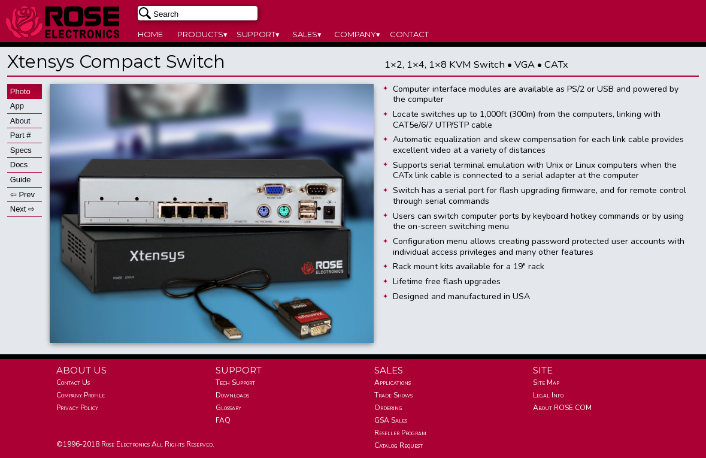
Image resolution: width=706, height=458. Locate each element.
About (20, 120)
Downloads (232, 395)
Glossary (228, 407)
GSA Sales (390, 420)
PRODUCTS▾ (202, 34)
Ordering (388, 407)
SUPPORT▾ (258, 34)
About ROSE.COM (562, 407)
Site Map (546, 382)
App (17, 105)
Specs (21, 150)
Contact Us (73, 382)
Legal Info (548, 395)
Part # (20, 135)
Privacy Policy (77, 407)
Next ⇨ (22, 208)
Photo (20, 91)
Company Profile (80, 395)
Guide (20, 179)
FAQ (223, 420)
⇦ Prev (22, 194)
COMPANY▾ (357, 34)
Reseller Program (400, 433)
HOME (150, 34)
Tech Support (235, 382)
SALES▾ (307, 34)
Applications (392, 382)
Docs (19, 164)
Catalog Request (398, 445)
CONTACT (409, 34)
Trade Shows (393, 395)
